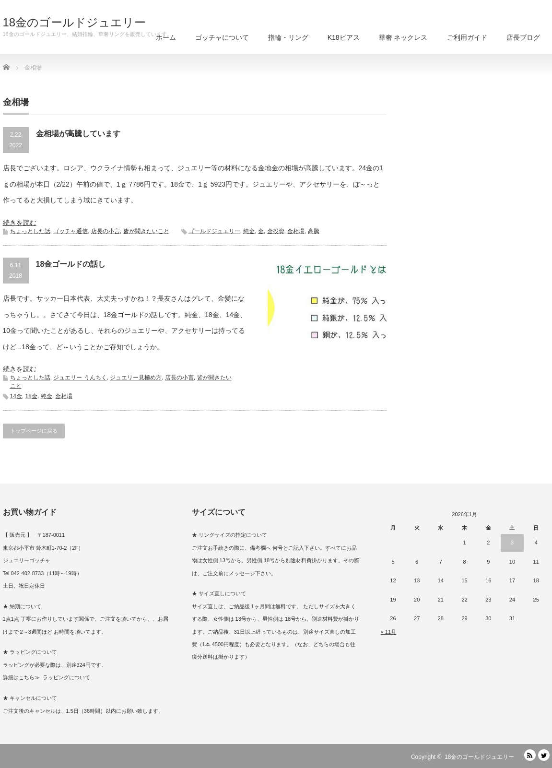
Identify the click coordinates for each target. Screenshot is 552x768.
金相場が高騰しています (78, 134)
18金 (31, 396)
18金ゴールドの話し (71, 264)
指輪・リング (288, 37)
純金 (249, 231)
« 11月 (388, 632)
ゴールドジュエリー (214, 231)
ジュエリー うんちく (79, 377)
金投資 (275, 231)
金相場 (296, 231)
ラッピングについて (66, 677)
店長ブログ (523, 37)
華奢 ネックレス (403, 37)
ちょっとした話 (30, 231)
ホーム (166, 37)
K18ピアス (344, 37)
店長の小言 (105, 231)
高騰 (313, 231)
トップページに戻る (34, 431)
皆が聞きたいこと (146, 231)
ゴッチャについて (222, 37)
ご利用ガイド (467, 37)
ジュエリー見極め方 (136, 377)
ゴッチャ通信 (70, 231)
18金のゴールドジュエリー (74, 22)
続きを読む (19, 222)
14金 (16, 396)
